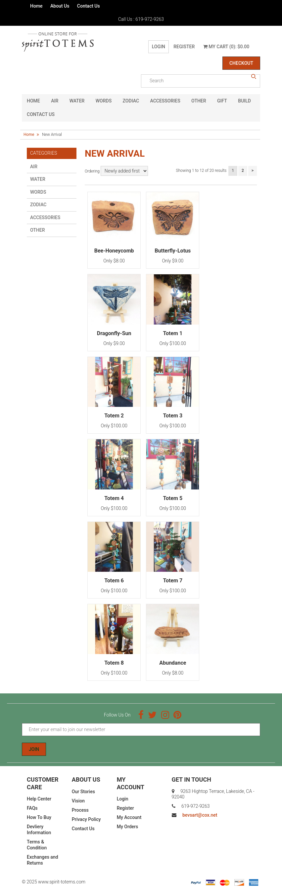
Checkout (241, 63)
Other (198, 100)
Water (77, 100)
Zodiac (131, 100)
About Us (59, 6)
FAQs (32, 808)
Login (158, 46)
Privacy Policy (86, 819)
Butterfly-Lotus (173, 251)
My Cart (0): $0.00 (226, 46)
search (253, 76)
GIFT (222, 100)
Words (104, 100)
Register (184, 46)
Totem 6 (114, 580)
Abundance (172, 663)
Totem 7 (172, 580)
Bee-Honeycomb (114, 251)
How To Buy (39, 817)
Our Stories (83, 791)
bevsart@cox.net (199, 815)
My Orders (127, 826)
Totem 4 (114, 498)
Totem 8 (114, 663)
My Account (129, 817)
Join (34, 749)
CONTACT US (41, 114)
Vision (78, 800)
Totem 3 (172, 415)
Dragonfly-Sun (114, 333)
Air (54, 100)
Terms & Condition (37, 844)
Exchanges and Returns (42, 860)
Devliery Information (39, 829)
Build (244, 100)
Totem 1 (172, 333)
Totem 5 (172, 498)
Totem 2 (114, 415)
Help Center (39, 798)
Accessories (165, 100)
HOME (33, 100)
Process (80, 810)
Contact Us (88, 6)
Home (36, 6)
